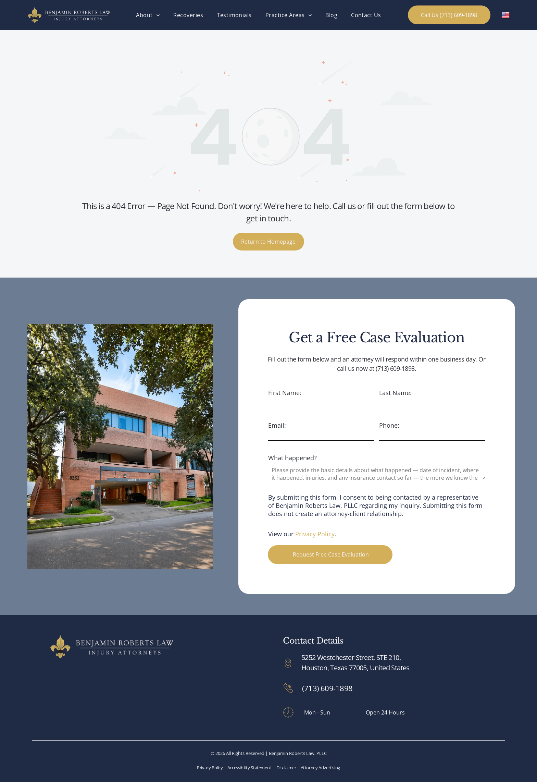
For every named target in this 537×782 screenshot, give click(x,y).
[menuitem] (147, 14)
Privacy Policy (315, 534)
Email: (277, 425)
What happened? (292, 458)
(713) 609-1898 (327, 688)
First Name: (284, 393)
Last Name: (395, 393)
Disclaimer (286, 768)
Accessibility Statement (249, 768)
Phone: (389, 425)
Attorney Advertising (320, 768)
